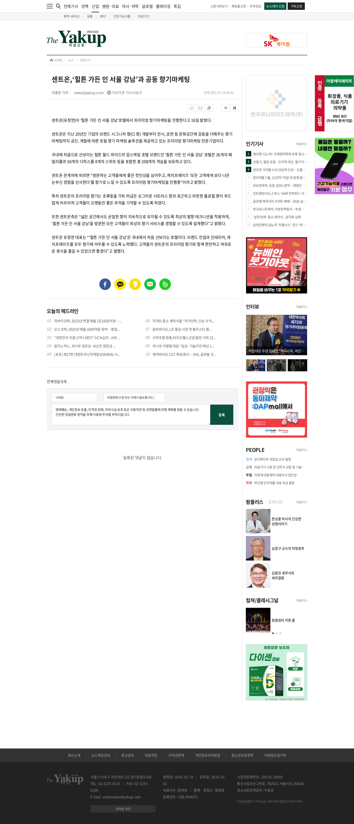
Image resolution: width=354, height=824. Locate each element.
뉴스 (71, 60)
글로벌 (147, 6)
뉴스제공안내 (100, 755)
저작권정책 (176, 755)
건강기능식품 (122, 16)
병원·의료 (110, 6)
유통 (90, 16)
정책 (85, 6)
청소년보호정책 (242, 755)
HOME (56, 60)
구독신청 (296, 6)
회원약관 (151, 755)
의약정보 (255, 6)
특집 (177, 6)
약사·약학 (130, 6)
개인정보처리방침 (207, 755)
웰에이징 (163, 6)
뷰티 (103, 16)
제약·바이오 (71, 16)
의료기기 (143, 16)
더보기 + (301, 143)
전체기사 (71, 6)
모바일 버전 (123, 808)
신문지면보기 (219, 6)
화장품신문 (239, 6)
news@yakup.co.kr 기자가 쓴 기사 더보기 (108, 92)
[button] (273, 633)
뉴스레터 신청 (275, 6)
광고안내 (127, 755)
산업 (95, 7)
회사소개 (74, 755)
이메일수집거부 (275, 755)
